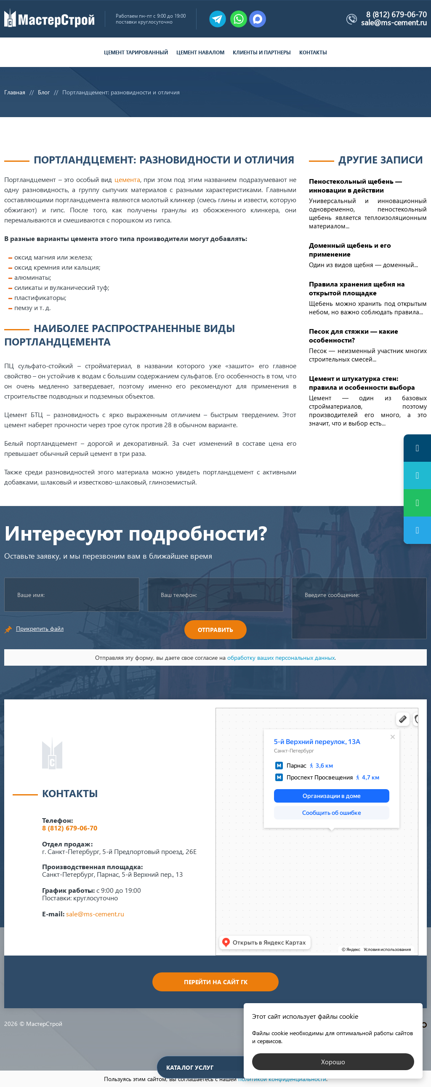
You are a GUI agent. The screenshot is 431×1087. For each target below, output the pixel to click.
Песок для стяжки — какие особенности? (353, 335)
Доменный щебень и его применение (350, 249)
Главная (14, 92)
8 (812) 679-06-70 (396, 14)
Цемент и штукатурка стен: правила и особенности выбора (362, 382)
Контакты (313, 52)
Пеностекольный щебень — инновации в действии (355, 185)
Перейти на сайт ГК (215, 982)
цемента (127, 179)
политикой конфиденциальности (282, 1079)
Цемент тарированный (136, 52)
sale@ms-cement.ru (394, 22)
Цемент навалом (200, 52)
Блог (44, 92)
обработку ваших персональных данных (281, 657)
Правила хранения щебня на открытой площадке (357, 288)
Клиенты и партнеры (262, 52)
